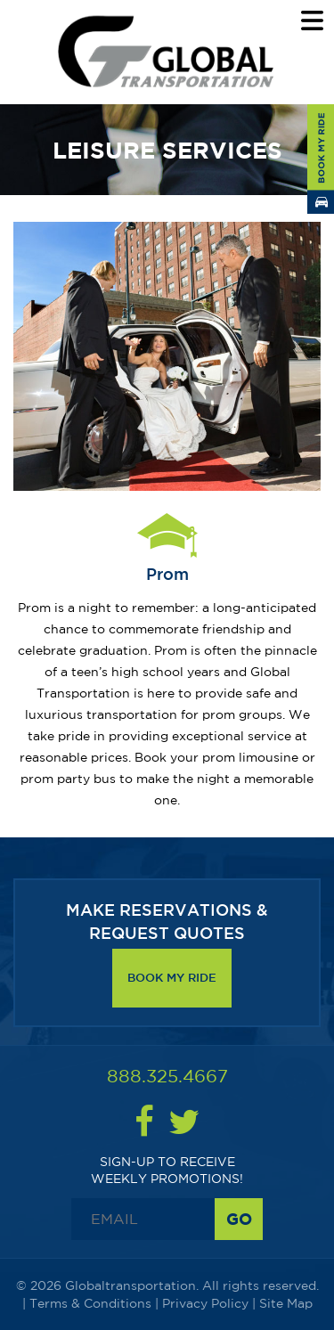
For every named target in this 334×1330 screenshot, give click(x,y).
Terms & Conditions (90, 1303)
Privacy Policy (205, 1303)
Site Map (286, 1303)
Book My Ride (171, 977)
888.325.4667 (167, 1075)
